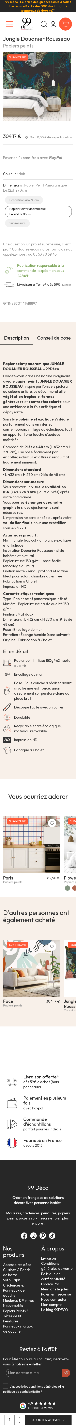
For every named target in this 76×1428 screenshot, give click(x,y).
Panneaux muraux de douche (18, 1329)
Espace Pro (50, 1284)
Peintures (10, 1321)
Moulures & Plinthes (18, 1300)
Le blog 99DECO (54, 1309)
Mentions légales (55, 1289)
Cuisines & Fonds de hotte (16, 1272)
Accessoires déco (17, 1264)
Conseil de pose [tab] (54, 338)
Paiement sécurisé (56, 1294)
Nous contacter (54, 1299)
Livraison (48, 1258)
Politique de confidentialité (53, 1276)
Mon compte (51, 1304)
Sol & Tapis (11, 1280)
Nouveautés (13, 1305)
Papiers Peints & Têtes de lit (16, 1313)
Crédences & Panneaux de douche (14, 1290)
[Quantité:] (9, 1420)
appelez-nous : (15, 254)
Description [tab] (16, 338)
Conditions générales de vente (57, 1266)
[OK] (66, 1373)
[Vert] (67, 888)
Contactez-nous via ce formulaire (39, 249)
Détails (66, 285)
